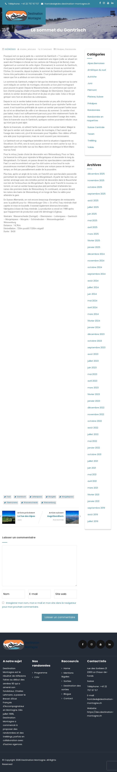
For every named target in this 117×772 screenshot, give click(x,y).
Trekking (91, 140)
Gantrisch (21, 496)
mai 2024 (92, 300)
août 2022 (93, 427)
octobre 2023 (95, 340)
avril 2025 (92, 227)
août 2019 (93, 514)
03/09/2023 (10, 49)
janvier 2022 (94, 447)
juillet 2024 (93, 287)
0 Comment (46, 49)
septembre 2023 (96, 347)
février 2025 (94, 240)
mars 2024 (93, 314)
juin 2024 (92, 293)
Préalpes (60, 49)
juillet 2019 (93, 521)
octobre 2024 (95, 267)
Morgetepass (68, 496)
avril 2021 (92, 481)
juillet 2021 (93, 461)
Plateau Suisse (95, 96)
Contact (68, 698)
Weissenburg (50, 502)
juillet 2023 (93, 360)
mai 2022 (92, 441)
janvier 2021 (93, 501)
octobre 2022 (95, 420)
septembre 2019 (96, 507)
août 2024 (93, 280)
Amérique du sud (96, 69)
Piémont (92, 89)
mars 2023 (93, 387)
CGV (36, 677)
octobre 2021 (94, 454)
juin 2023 (92, 367)
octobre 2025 (95, 187)
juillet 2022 (93, 434)
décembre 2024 (96, 253)
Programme (40, 672)
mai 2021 (92, 474)
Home (67, 668)
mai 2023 (92, 374)
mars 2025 (93, 233)
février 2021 (93, 494)
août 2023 (93, 354)
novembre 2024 (96, 260)
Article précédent (21, 514)
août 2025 (93, 200)
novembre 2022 (96, 414)
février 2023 (94, 394)
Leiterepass (37, 496)
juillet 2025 (93, 207)
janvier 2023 (94, 400)
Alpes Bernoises (96, 63)
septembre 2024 (97, 273)
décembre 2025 (96, 173)
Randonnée (70, 49)
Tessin (90, 133)
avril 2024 (92, 307)
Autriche (92, 76)
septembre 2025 (97, 193)
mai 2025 (92, 220)
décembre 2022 (96, 407)
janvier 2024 (94, 327)
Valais (90, 147)
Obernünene (12, 502)
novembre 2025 (96, 180)
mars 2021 (93, 487)
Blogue (67, 693)
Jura (19, 520)
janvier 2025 (94, 247)
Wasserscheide (31, 502)
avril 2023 (92, 380)
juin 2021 (92, 467)
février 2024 (94, 320)
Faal (9, 496)
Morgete (52, 496)
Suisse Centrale (96, 127)
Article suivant (59, 514)
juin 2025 (92, 213)
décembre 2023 (96, 334)
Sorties (67, 681)
